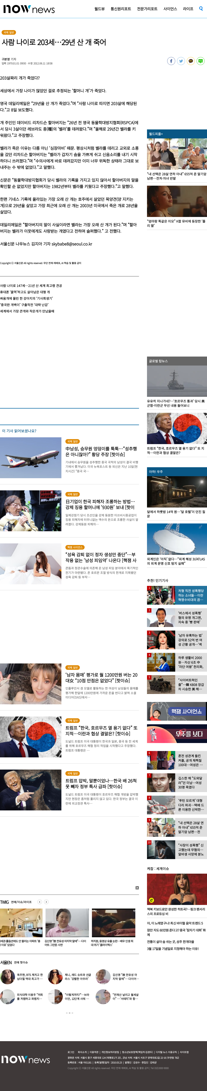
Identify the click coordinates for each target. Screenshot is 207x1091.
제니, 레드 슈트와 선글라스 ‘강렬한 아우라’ (78, 977)
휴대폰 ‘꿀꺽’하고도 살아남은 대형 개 (25, 292)
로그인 (71, 1052)
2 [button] (69, 1013)
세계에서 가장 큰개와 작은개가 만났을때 (27, 311)
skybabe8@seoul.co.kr (72, 244)
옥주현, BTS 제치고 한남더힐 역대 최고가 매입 (30, 979)
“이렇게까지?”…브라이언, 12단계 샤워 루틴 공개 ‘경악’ (77, 999)
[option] (66, 929)
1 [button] (67, 1013)
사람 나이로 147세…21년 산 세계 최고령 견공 (31, 285)
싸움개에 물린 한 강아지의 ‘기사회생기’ (26, 298)
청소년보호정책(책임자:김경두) (137, 1052)
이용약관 (94, 1052)
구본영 (6, 59)
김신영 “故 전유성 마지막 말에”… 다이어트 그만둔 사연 (66, 943)
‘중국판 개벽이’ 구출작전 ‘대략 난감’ (24, 304)
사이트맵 (184, 1052)
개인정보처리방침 (110, 1052)
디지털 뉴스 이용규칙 (166, 1052)
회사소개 (82, 1052)
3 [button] (72, 1013)
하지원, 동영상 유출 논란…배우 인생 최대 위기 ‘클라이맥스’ (113, 943)
